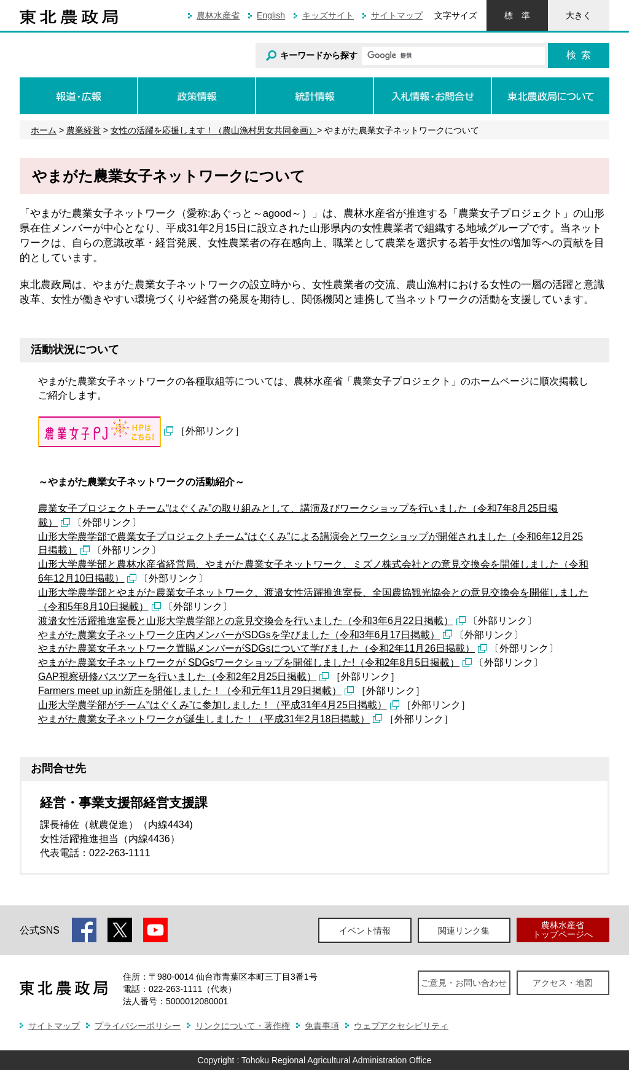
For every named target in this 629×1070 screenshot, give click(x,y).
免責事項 (322, 1026)
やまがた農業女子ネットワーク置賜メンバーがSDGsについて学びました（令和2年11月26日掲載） (256, 648)
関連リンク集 (464, 930)
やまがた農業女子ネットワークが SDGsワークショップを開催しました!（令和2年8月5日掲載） (248, 662)
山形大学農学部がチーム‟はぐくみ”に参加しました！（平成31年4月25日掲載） (212, 705)
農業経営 (83, 130)
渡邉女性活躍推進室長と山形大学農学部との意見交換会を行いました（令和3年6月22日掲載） (245, 620)
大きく (579, 15)
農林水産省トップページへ (563, 929)
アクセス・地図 (563, 983)
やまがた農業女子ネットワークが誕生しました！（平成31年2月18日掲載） (204, 719)
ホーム (44, 130)
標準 (517, 15)
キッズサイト (328, 15)
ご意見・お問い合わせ (464, 983)
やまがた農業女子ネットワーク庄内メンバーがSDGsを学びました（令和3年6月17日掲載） (239, 635)
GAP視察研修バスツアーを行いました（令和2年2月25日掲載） (177, 676)
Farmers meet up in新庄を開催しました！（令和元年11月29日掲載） (190, 690)
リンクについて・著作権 (242, 1026)
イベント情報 (365, 930)
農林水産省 (218, 15)
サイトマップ (397, 15)
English (271, 15)
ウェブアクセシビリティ (401, 1026)
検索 (578, 55)
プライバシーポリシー (138, 1026)
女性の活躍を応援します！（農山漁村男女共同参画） (214, 130)
